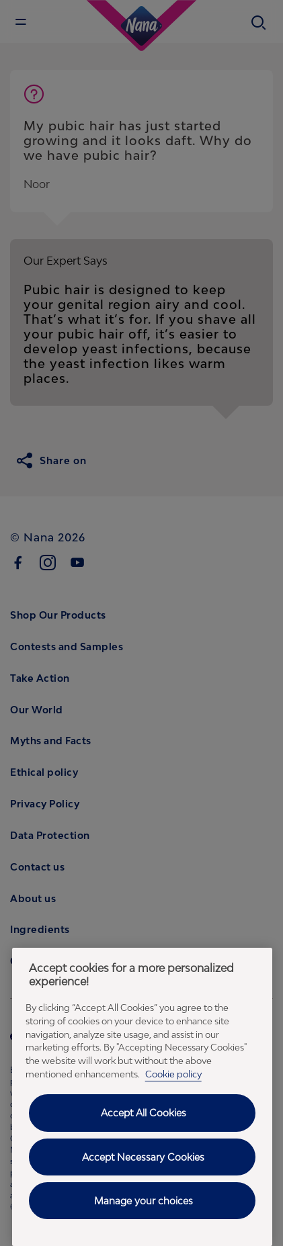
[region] (142, 1097)
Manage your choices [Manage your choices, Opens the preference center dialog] (143, 1200)
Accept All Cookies (143, 1112)
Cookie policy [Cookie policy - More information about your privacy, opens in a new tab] (173, 1074)
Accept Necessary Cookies (143, 1157)
